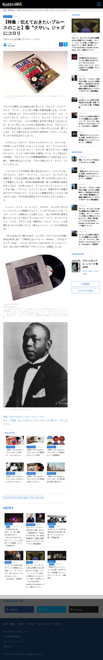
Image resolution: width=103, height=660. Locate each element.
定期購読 (85, 284)
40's (15, 497)
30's (10, 497)
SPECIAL (8, 17)
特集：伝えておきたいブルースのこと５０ (23, 417)
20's (5, 497)
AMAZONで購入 (86, 291)
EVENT (8, 524)
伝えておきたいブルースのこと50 (31, 497)
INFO (8, 526)
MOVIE (51, 526)
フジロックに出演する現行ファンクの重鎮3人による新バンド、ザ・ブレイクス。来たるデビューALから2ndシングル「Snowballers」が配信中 (89, 239)
